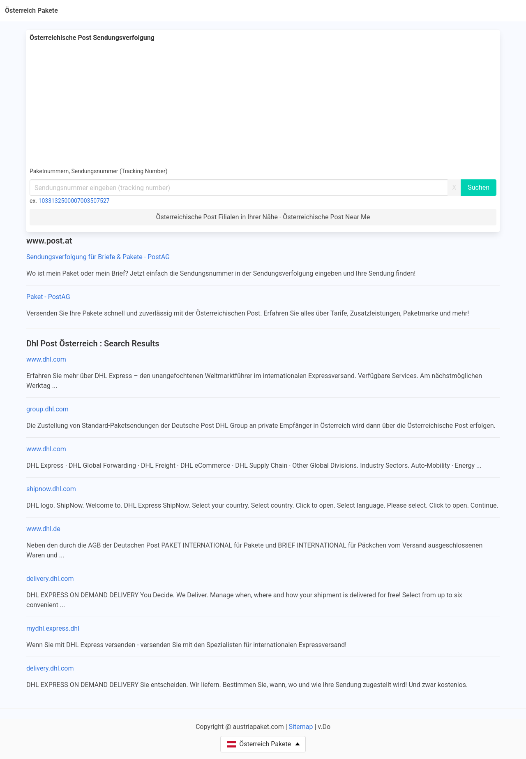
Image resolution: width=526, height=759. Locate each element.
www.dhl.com (46, 359)
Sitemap (301, 727)
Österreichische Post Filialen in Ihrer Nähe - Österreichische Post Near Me (263, 217)
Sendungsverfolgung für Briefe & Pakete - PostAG (98, 257)
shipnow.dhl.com (51, 489)
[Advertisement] (263, 104)
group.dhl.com (47, 409)
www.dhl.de (43, 529)
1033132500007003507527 (74, 200)
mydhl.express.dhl (52, 628)
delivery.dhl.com (50, 579)
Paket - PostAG (48, 297)
